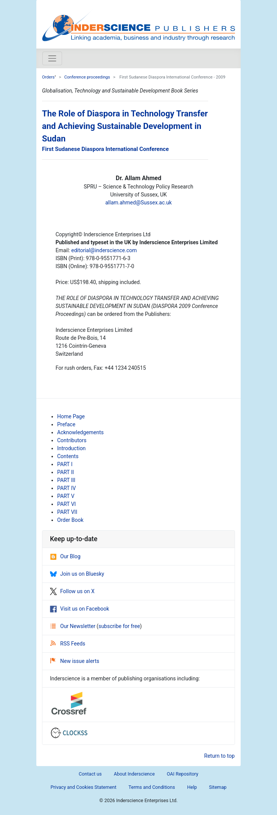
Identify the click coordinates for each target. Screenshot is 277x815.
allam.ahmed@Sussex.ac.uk (138, 202)
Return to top (219, 756)
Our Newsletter (73, 626)
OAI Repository (182, 774)
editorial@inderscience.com (104, 250)
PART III (66, 480)
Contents (67, 456)
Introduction (71, 448)
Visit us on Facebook (79, 609)
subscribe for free (119, 626)
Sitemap (217, 787)
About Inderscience (134, 774)
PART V (66, 496)
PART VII (67, 512)
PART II (65, 472)
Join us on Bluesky (77, 574)
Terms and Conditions (152, 787)
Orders (48, 77)
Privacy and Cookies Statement (83, 787)
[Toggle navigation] (52, 58)
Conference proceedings (87, 77)
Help (192, 787)
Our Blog (65, 556)
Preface (66, 424)
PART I (64, 464)
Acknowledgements (80, 432)
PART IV (66, 488)
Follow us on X (72, 591)
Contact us (90, 774)
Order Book (70, 520)
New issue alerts (74, 661)
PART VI (66, 504)
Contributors (72, 440)
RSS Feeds (67, 644)
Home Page (71, 416)
